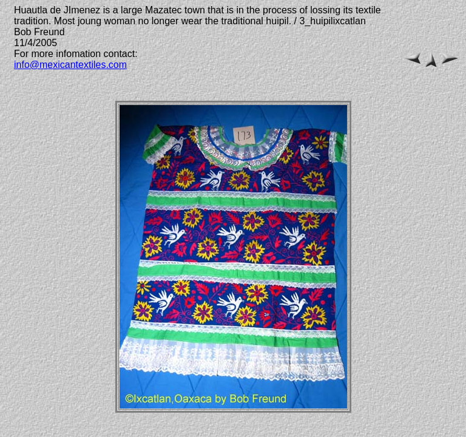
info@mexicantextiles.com (70, 64)
